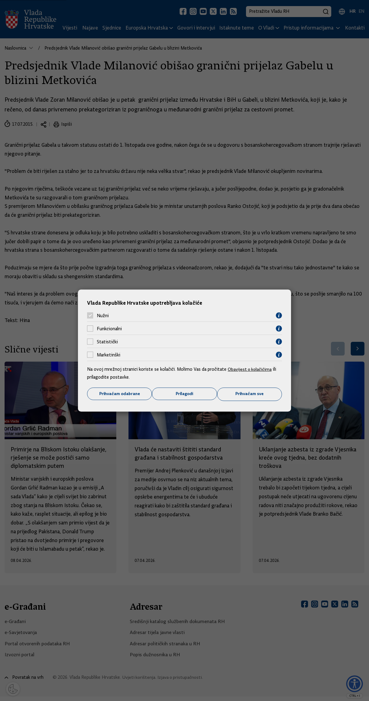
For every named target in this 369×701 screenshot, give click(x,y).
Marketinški (108, 354)
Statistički (107, 341)
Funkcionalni (109, 328)
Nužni (103, 315)
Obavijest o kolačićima (250, 369)
